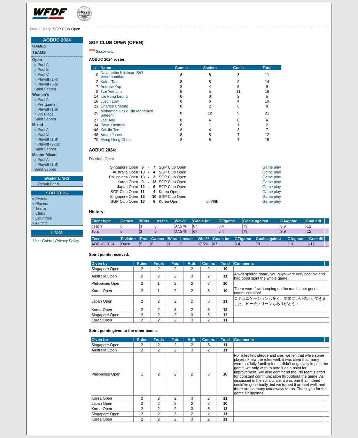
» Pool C (41, 74)
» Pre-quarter (45, 104)
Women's (40, 94)
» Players (40, 203)
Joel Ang (108, 120)
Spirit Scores (45, 89)
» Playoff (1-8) (46, 109)
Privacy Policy (67, 241)
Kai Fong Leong (114, 96)
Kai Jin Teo (110, 130)
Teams (39, 52)
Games (39, 46)
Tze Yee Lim (111, 91)
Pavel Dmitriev (113, 125)
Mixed (37, 125)
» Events (39, 198)
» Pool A (41, 64)
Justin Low (110, 101)
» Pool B (41, 69)
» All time (40, 223)
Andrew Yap (111, 86)
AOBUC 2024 (57, 40)
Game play (271, 167)
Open (37, 60)
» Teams (39, 208)
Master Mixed (44, 155)
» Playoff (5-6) (46, 84)
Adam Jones (111, 135)
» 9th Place (44, 114)
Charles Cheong (115, 106)
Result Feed (48, 184)
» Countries (42, 218)
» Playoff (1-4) (46, 79)
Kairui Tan (109, 82)
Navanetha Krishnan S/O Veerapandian (122, 74)
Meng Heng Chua (116, 140)
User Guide (42, 241)
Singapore (104, 51)
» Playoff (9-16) (47, 144)
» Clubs (38, 213)
